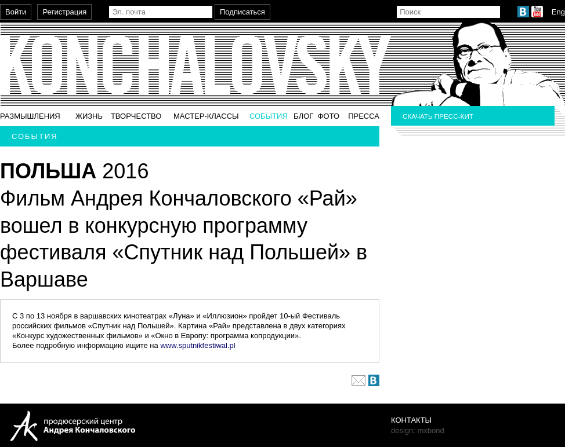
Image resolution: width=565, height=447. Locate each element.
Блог (303, 116)
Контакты (411, 420)
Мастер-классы (206, 116)
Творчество (136, 116)
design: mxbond (417, 430)
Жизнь (89, 116)
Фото (328, 116)
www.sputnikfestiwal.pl (197, 345)
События (268, 116)
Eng (558, 12)
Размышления (30, 116)
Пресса (363, 116)
